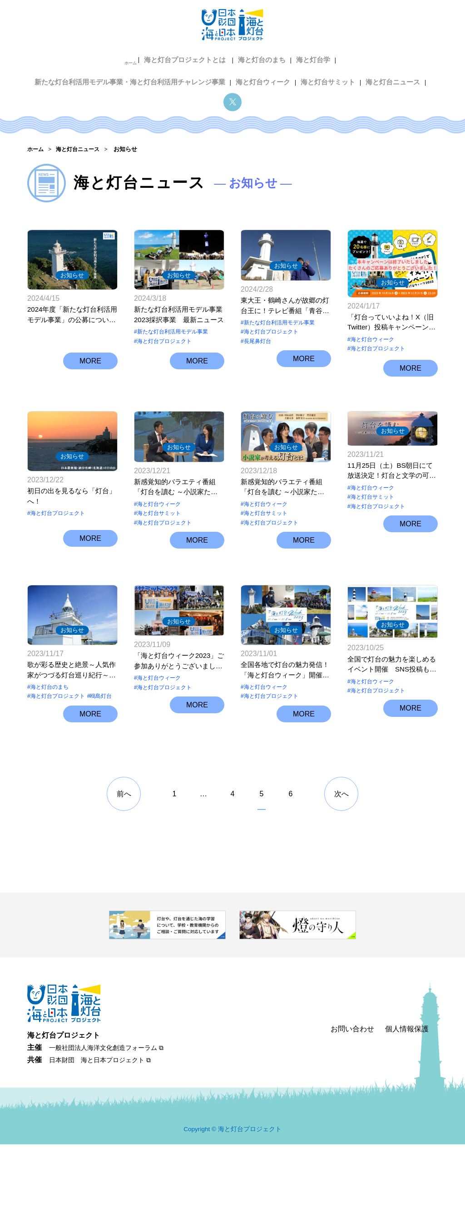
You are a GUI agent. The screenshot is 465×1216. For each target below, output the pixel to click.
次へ (341, 866)
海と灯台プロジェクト (164, 341)
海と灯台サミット (218, 72)
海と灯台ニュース (279, 72)
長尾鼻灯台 (257, 351)
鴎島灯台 (101, 772)
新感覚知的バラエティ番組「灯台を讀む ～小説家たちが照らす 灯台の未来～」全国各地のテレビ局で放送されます (178, 533)
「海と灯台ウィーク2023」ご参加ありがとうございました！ (179, 746)
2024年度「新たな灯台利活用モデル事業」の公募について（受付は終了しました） (72, 315)
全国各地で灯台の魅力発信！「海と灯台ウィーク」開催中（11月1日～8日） (285, 746)
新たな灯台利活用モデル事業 (172, 332)
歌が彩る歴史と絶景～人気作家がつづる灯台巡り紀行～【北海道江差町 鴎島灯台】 (71, 746)
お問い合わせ (352, 1101)
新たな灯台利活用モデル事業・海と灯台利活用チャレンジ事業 (330, 57)
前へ (124, 866)
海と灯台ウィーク (156, 72)
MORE (90, 378)
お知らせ (72, 275)
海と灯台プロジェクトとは (93, 57)
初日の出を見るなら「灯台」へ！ (71, 532)
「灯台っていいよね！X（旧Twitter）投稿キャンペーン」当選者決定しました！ (391, 315)
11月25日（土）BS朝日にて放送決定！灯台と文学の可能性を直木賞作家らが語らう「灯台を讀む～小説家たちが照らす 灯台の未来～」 (391, 533)
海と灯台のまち (165, 57)
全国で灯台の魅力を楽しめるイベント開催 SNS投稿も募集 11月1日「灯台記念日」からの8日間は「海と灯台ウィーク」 (391, 746)
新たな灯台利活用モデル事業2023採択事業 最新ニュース (179, 315)
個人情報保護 (407, 1101)
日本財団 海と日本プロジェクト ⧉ (100, 1132)
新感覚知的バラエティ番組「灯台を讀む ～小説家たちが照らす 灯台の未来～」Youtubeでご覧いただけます (284, 533)
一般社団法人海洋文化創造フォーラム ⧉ (106, 1119)
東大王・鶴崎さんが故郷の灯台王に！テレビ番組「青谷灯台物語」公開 (285, 315)
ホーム (40, 57)
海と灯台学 (214, 57)
